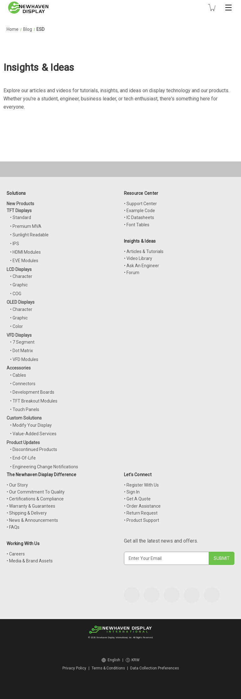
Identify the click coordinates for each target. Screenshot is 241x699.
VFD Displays (19, 335)
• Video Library (138, 258)
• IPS (14, 243)
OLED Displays (21, 302)
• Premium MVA (25, 226)
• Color (16, 326)
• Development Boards (32, 392)
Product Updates (23, 442)
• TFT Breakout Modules (33, 400)
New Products (20, 203)
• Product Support (141, 520)
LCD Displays (19, 269)
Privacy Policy (74, 668)
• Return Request (141, 513)
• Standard (20, 217)
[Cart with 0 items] (212, 7)
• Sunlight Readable (29, 234)
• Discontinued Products (33, 449)
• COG (15, 293)
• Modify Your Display (31, 425)
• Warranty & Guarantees (31, 506)
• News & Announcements (32, 520)
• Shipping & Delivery (27, 513)
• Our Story (17, 485)
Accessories (19, 367)
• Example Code (139, 210)
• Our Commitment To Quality (36, 491)
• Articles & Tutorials (143, 251)
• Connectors (22, 383)
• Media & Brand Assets (30, 560)
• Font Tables (136, 224)
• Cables (18, 375)
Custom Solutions (24, 417)
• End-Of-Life (23, 457)
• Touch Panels (24, 409)
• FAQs (13, 527)
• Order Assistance (142, 506)
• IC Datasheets (139, 217)
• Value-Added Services (33, 433)
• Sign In (132, 491)
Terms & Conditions (108, 668)
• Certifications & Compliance (35, 498)
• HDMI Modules (25, 252)
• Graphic (19, 284)
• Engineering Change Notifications (44, 466)
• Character (21, 276)
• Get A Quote (137, 498)
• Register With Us (141, 485)
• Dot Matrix (21, 350)
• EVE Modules (24, 260)
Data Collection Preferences (154, 668)
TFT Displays (19, 210)
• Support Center (140, 203)
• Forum (131, 272)
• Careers (16, 553)
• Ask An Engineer (141, 265)
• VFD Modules (24, 359)
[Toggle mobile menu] (228, 7)
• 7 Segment (22, 342)
